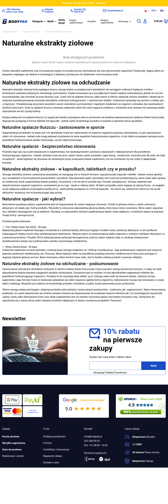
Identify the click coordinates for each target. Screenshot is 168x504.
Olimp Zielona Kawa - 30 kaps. (21, 246)
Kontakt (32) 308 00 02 (80, 10)
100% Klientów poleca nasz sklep (14, 10)
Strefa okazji (61, 21)
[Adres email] (115, 365)
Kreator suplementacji (76, 21)
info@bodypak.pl (115, 10)
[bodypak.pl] (15, 21)
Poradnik (91, 21)
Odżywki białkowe (49, 10)
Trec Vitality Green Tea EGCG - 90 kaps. (26, 227)
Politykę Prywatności (116, 372)
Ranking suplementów (107, 21)
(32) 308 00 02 (92, 440)
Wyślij (153, 366)
